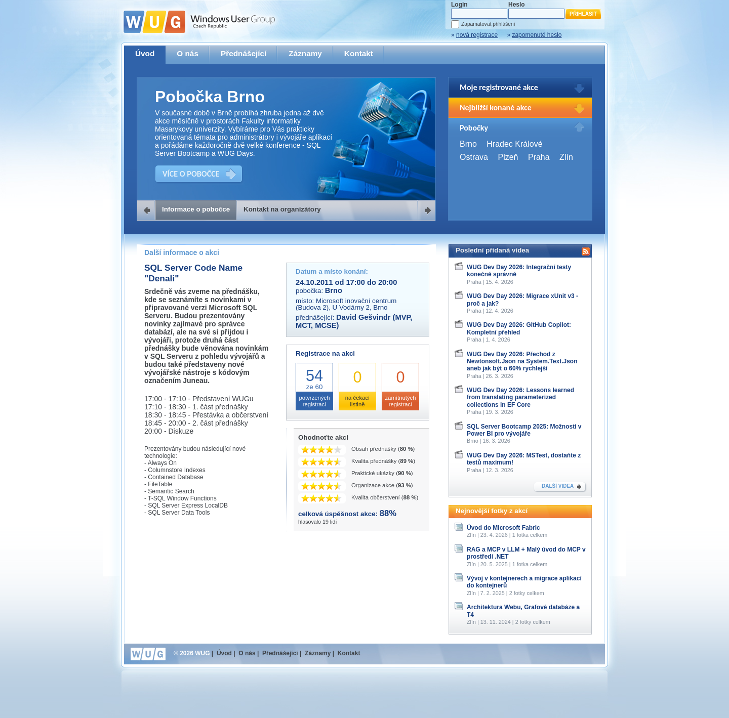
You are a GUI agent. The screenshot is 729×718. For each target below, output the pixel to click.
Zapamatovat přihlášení (488, 24)
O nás (187, 53)
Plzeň (508, 157)
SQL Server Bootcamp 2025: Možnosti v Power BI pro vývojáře (524, 430)
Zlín (566, 157)
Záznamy (305, 53)
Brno (468, 144)
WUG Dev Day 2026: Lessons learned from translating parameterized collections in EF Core (520, 397)
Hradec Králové (514, 144)
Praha (539, 157)
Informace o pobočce (196, 209)
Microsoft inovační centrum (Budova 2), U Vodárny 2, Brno (346, 304)
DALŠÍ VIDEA (558, 486)
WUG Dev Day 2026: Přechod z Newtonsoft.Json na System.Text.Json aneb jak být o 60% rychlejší (522, 361)
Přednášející (243, 53)
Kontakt (358, 53)
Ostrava (474, 157)
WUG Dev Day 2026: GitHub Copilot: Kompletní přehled (519, 328)
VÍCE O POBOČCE (191, 174)
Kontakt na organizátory (282, 209)
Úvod (144, 53)
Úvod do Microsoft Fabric (503, 527)
